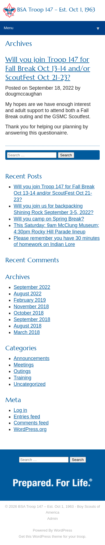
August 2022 (27, 293)
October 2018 (29, 313)
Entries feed (27, 416)
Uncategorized (30, 384)
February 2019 (30, 300)
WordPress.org (30, 429)
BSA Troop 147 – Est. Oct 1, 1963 (56, 9)
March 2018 (27, 332)
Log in (20, 410)
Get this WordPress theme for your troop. (52, 536)
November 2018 (31, 306)
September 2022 (32, 287)
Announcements (32, 358)
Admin (52, 518)
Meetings (24, 365)
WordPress (63, 530)
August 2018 (27, 326)
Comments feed (31, 423)
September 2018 (32, 319)
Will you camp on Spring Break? (49, 219)
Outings (22, 371)
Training (22, 378)
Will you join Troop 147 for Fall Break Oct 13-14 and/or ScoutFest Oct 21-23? (47, 68)
